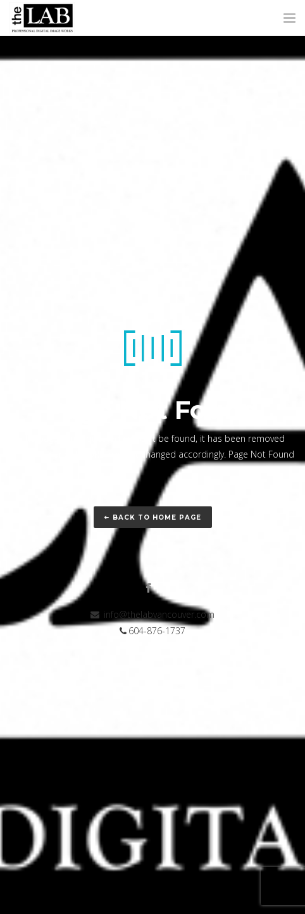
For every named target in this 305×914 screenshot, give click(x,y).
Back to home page (152, 517)
